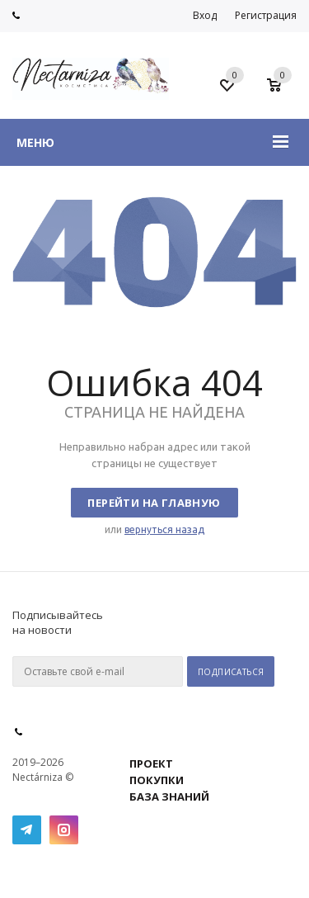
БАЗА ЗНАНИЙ (169, 796)
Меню (35, 142)
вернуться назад (164, 529)
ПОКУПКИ (156, 780)
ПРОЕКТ (151, 763)
